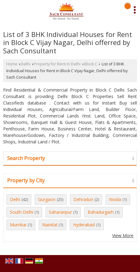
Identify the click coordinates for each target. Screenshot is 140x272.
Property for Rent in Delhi (57, 64)
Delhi (25, 64)
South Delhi (21, 212)
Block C (90, 64)
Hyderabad (84, 225)
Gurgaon (46, 199)
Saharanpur (60, 212)
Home (11, 64)
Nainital (49, 225)
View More (122, 235)
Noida (115, 199)
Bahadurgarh (101, 212)
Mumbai (18, 225)
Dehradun (83, 199)
